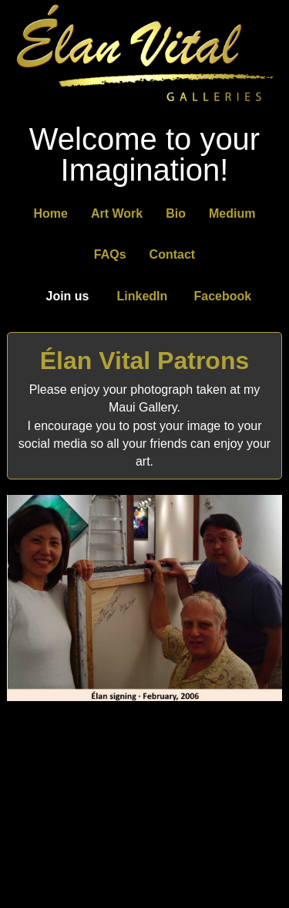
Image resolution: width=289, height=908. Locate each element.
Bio (176, 213)
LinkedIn (142, 296)
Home (51, 213)
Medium (232, 213)
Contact (173, 254)
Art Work (117, 213)
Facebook (223, 296)
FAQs (110, 254)
